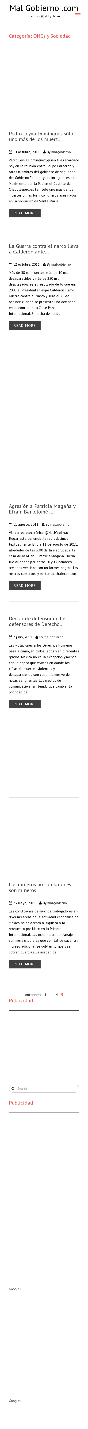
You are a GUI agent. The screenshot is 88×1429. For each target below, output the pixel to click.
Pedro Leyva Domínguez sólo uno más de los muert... (41, 136)
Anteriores (33, 994)
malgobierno (61, 152)
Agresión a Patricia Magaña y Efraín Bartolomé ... (42, 509)
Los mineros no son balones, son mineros (40, 887)
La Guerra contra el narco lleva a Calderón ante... (44, 249)
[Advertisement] (44, 1047)
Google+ (15, 1289)
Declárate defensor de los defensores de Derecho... (37, 621)
